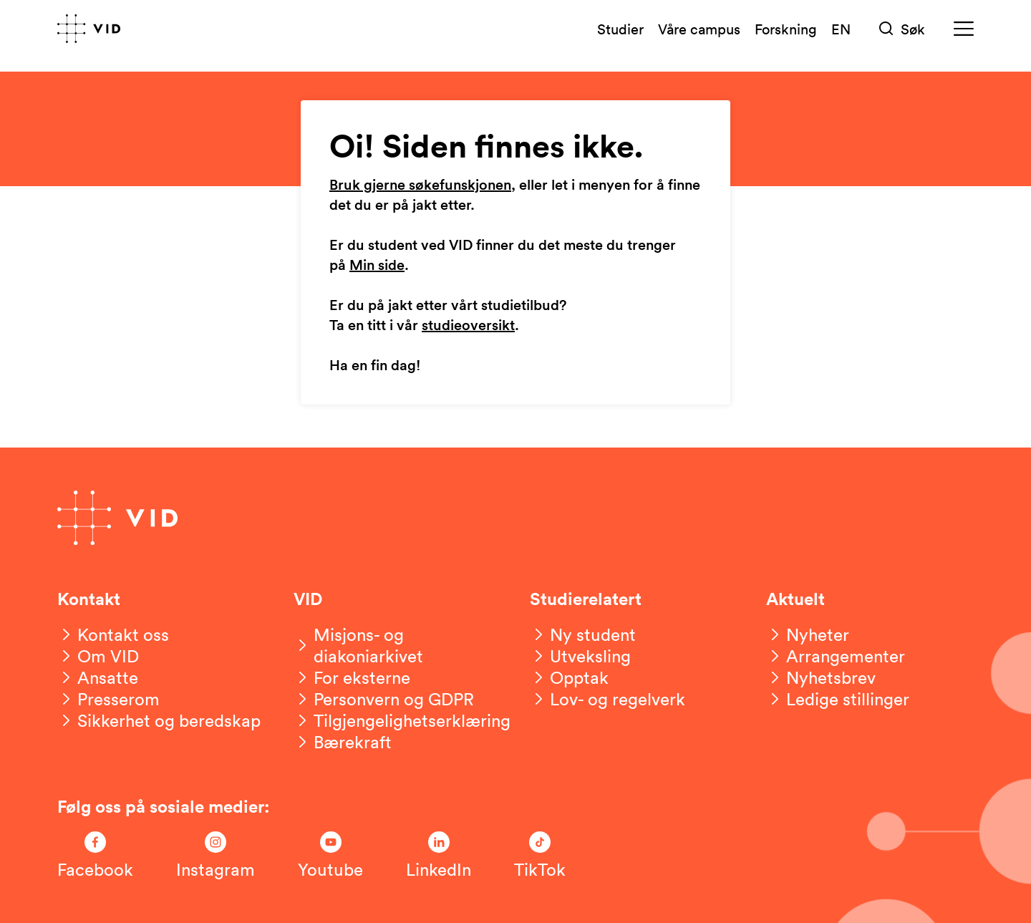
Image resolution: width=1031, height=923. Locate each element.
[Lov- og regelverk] (607, 699)
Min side (377, 265)
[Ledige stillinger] (837, 699)
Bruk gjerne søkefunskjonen (420, 185)
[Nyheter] (807, 634)
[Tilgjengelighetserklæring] (402, 720)
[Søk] (902, 29)
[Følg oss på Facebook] (95, 855)
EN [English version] (841, 28)
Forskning (786, 28)
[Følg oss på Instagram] (215, 855)
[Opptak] (569, 677)
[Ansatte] (97, 677)
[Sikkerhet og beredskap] (159, 720)
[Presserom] (108, 699)
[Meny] (964, 29)
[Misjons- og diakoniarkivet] (397, 645)
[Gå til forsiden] (88, 28)
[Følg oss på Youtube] (330, 855)
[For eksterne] (352, 677)
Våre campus (699, 28)
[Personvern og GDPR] (384, 699)
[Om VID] (98, 656)
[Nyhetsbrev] (821, 677)
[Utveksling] (580, 656)
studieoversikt (468, 326)
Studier (620, 28)
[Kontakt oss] (113, 634)
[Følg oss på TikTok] (540, 855)
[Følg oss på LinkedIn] (438, 855)
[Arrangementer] (835, 656)
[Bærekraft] (343, 742)
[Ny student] (583, 634)
